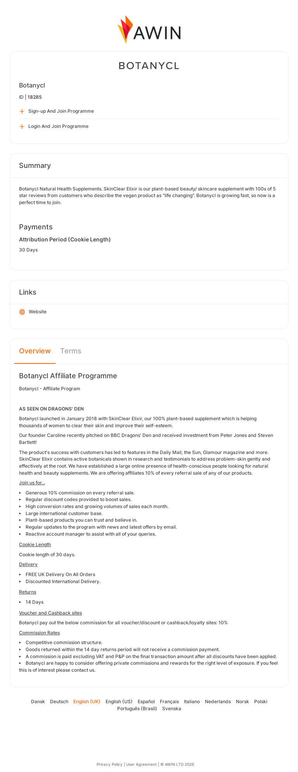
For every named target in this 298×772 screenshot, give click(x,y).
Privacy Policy (110, 764)
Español (146, 701)
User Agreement (141, 764)
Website (33, 312)
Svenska (171, 708)
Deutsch (59, 701)
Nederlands (218, 701)
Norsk (242, 701)
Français (169, 701)
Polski (260, 701)
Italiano (192, 701)
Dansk (38, 701)
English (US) (119, 701)
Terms (70, 351)
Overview (35, 351)
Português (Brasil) (137, 708)
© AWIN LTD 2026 (177, 764)
